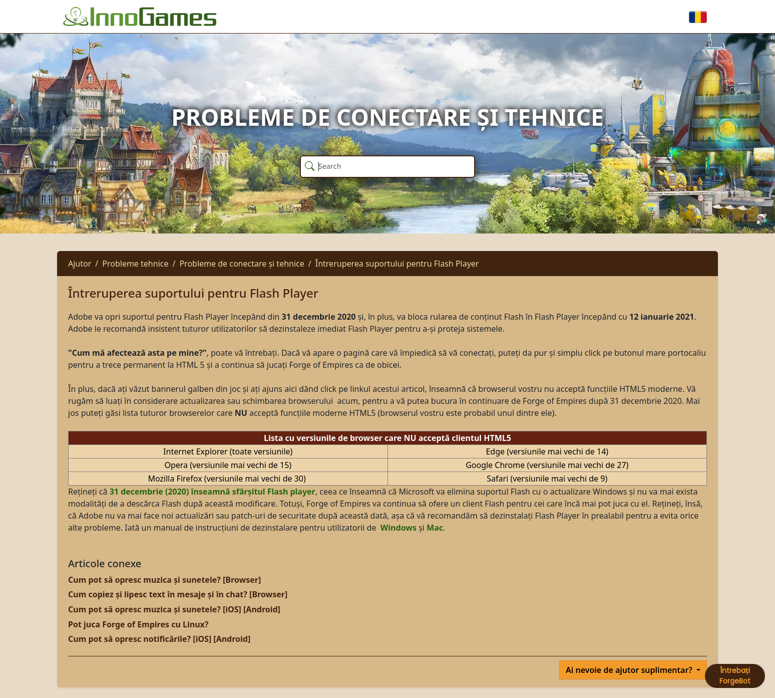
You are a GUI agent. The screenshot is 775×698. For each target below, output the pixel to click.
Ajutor (79, 263)
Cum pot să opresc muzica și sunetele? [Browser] (164, 579)
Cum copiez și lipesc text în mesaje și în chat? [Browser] (177, 594)
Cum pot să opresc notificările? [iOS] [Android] (159, 638)
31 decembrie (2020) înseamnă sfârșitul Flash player (212, 491)
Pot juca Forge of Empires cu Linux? (138, 624)
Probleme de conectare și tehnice (241, 263)
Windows (398, 527)
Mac (435, 527)
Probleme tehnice (135, 263)
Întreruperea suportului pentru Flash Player (397, 263)
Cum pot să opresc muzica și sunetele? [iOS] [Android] (174, 609)
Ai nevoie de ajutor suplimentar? (630, 669)
